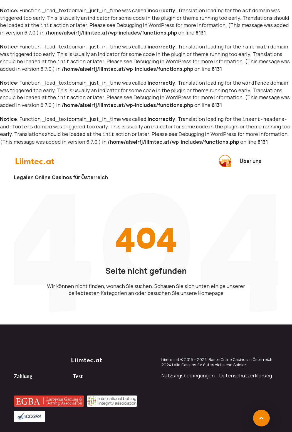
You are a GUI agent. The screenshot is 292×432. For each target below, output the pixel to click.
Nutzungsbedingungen (188, 371)
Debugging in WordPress (145, 24)
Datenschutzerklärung (245, 371)
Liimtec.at (36, 157)
